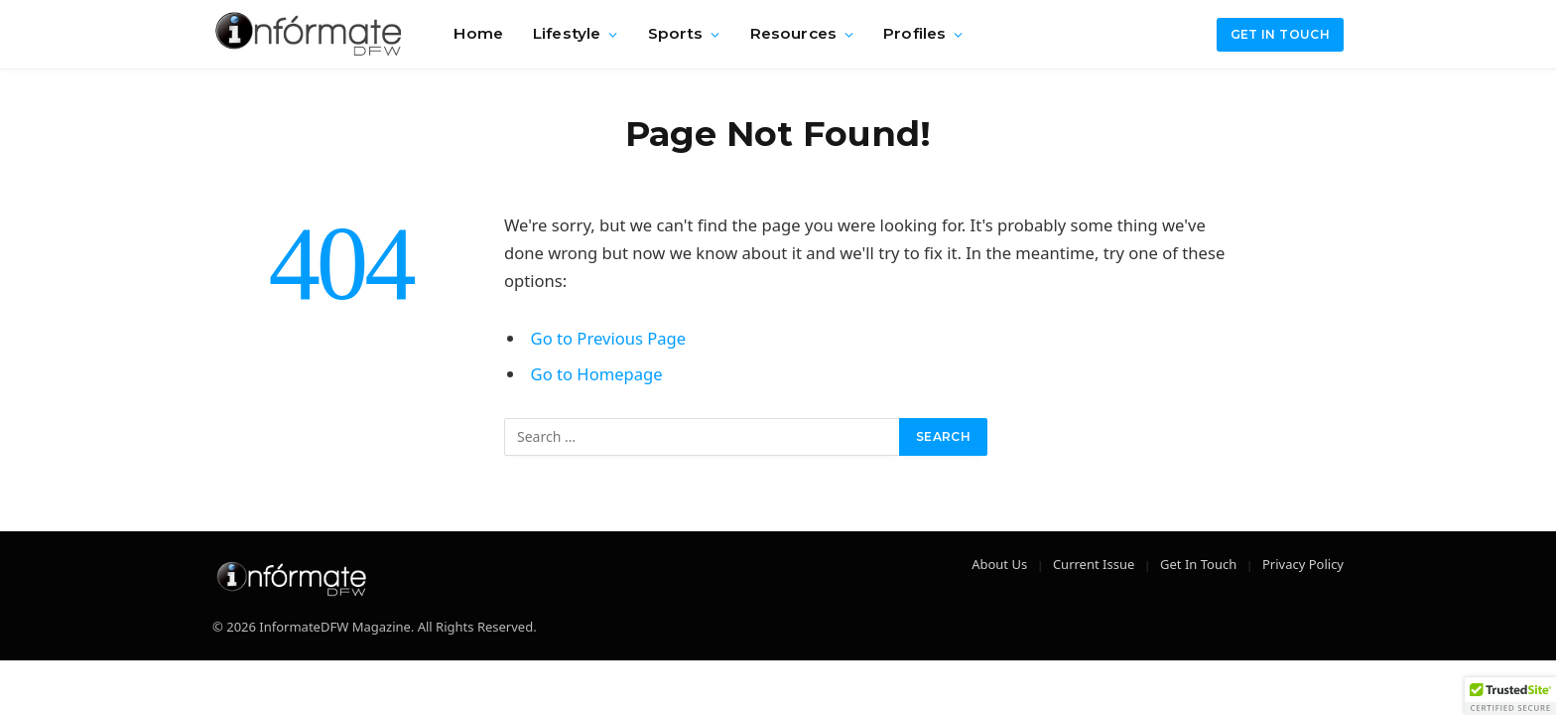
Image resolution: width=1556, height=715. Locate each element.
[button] (1510, 696)
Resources (793, 33)
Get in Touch (1280, 34)
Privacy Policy (1303, 564)
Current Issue (1093, 564)
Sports (676, 33)
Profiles (914, 33)
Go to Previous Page (609, 338)
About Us (999, 564)
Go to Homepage (597, 373)
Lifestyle (566, 33)
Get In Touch (1198, 564)
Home (478, 33)
